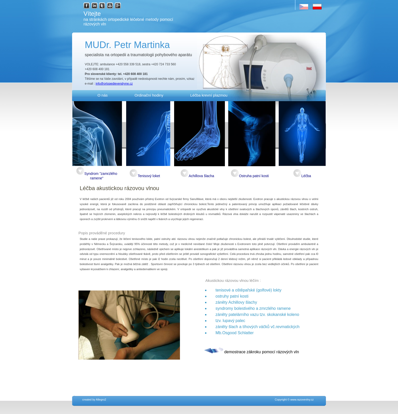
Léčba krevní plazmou (208, 95)
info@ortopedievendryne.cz (114, 83)
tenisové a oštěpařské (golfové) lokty (248, 290)
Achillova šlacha (197, 176)
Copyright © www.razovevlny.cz (264, 399)
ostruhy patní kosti (231, 296)
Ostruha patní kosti (250, 176)
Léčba (302, 176)
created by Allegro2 (94, 399)
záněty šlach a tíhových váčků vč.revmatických (257, 327)
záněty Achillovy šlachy (236, 302)
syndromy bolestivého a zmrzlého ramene (253, 308)
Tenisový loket (144, 176)
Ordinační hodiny (149, 95)
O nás (102, 95)
